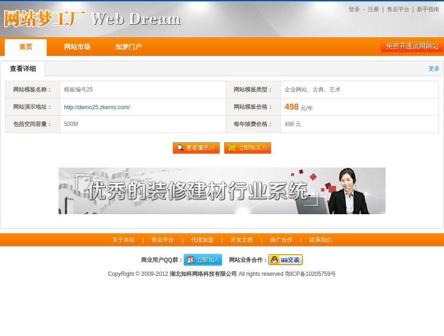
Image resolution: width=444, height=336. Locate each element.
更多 (434, 68)
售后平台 (398, 9)
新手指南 (428, 9)
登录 (354, 9)
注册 (373, 9)
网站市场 (77, 46)
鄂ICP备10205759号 (310, 274)
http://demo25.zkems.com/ (97, 107)
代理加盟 (202, 240)
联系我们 (320, 240)
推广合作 (281, 240)
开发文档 (241, 240)
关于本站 (123, 240)
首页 (25, 46)
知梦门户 (128, 46)
